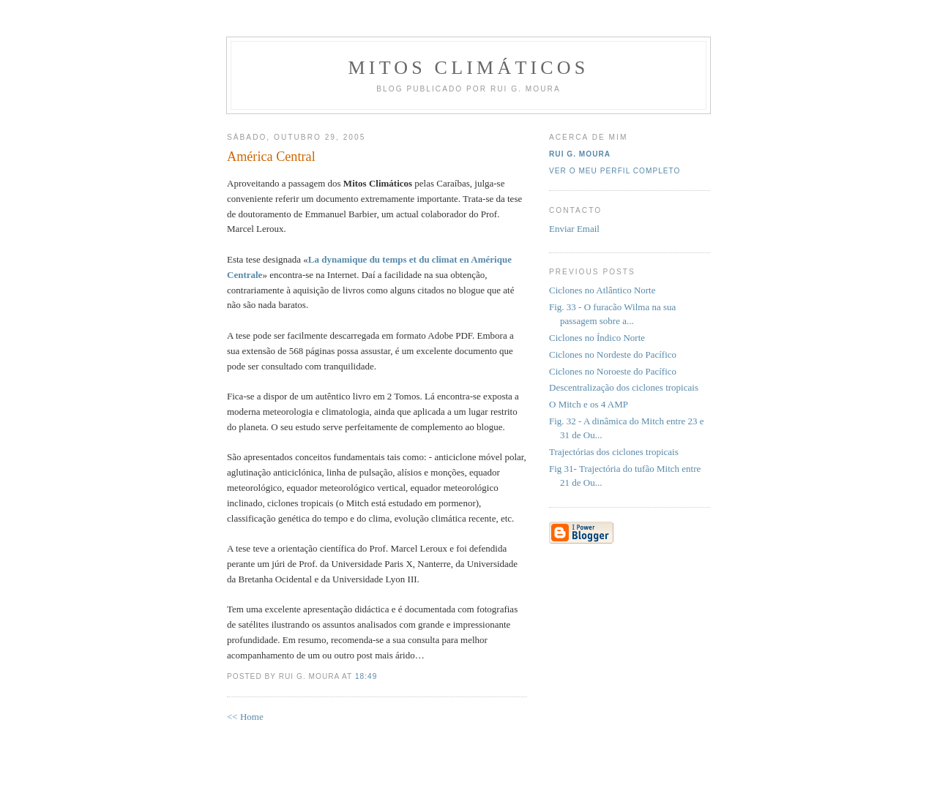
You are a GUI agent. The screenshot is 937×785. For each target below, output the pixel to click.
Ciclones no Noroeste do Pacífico (612, 371)
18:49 (366, 676)
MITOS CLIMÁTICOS (468, 67)
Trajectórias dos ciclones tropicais (614, 451)
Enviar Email (574, 228)
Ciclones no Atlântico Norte (602, 290)
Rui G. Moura (580, 154)
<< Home (245, 716)
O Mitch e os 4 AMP (588, 404)
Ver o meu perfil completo (615, 171)
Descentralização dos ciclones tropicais (623, 387)
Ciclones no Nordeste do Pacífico (612, 354)
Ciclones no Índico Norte (597, 337)
